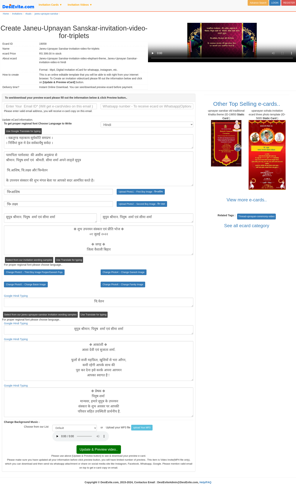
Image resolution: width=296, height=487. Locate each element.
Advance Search (258, 3)
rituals (28, 13)
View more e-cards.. (247, 199)
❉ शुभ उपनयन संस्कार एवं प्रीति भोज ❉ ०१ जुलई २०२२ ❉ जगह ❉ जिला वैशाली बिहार (98, 240)
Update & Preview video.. (99, 449)
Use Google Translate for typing (23, 131)
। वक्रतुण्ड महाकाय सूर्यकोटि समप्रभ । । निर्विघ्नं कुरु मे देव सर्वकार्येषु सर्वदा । (98, 141)
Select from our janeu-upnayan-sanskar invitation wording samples (40, 314)
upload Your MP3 (141, 427)
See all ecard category (246, 225)
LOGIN (274, 3)
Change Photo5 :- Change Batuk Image (26, 284)
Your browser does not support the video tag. (222, 42)
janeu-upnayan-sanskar (46, 13)
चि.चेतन (98, 302)
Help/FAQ (205, 482)
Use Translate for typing (69, 259)
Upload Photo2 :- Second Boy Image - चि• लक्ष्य (142, 204)
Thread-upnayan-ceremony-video (256, 216)
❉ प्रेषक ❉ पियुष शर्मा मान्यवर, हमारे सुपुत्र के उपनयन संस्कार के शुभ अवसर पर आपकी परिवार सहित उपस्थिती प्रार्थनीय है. (98, 402)
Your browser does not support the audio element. (80, 436)
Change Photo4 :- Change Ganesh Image (123, 272)
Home (6, 13)
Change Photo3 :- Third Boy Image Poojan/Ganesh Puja (34, 272)
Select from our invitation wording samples (29, 259)
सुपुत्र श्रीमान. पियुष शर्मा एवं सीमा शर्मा (50, 218)
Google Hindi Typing (16, 295)
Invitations (17, 13)
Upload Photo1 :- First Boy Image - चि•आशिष (141, 191)
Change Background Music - (22, 421)
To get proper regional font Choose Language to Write (38, 123)
